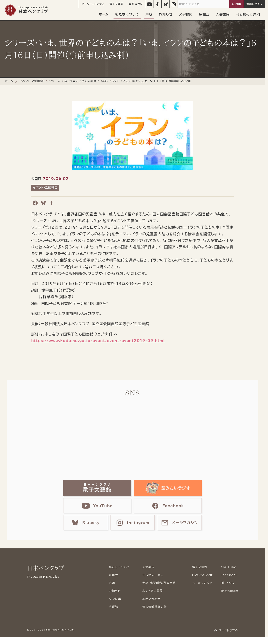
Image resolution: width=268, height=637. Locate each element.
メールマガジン (202, 583)
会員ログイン (255, 4)
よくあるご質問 (152, 590)
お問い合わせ (151, 599)
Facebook (229, 575)
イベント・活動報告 (32, 81)
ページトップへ (228, 630)
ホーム (104, 14)
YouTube (228, 567)
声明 (149, 14)
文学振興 (186, 14)
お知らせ (166, 14)
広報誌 (204, 14)
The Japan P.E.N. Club (60, 630)
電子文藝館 (116, 4)
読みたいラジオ (202, 575)
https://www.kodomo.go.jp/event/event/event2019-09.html (98, 340)
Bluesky (228, 583)
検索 (238, 4)
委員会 (113, 575)
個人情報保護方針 (154, 607)
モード (92, 4)
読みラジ (136, 4)
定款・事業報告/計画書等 (159, 583)
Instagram (229, 590)
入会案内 (223, 14)
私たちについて (127, 14)
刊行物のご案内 (248, 14)
